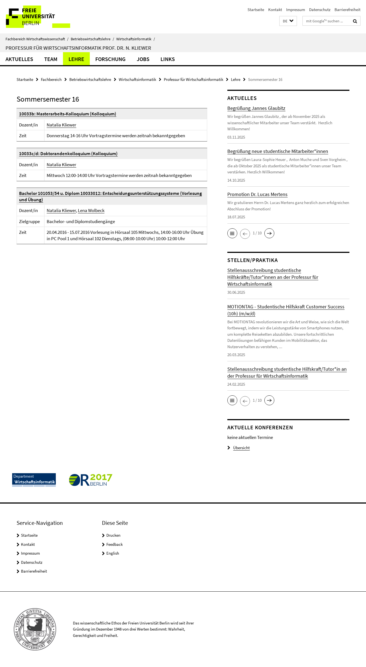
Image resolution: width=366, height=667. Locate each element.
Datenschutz (319, 9)
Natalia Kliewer (61, 125)
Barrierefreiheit (347, 9)
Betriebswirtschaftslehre (92, 39)
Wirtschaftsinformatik (135, 39)
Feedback (114, 544)
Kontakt (275, 9)
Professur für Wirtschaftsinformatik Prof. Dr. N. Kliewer (78, 47)
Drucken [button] (113, 535)
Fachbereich (51, 79)
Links (167, 58)
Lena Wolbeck (91, 210)
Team (50, 58)
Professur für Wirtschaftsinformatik (193, 79)
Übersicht (238, 447)
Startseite (255, 9)
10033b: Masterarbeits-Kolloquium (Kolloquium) (67, 114)
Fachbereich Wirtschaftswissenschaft (37, 39)
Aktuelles (19, 58)
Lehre (76, 58)
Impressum (295, 9)
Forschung (110, 58)
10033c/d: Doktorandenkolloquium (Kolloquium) (68, 153)
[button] (288, 21)
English (112, 553)
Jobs (143, 58)
